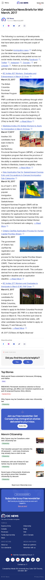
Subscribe (40, 3)
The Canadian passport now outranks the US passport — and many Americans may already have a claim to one (16, 451)
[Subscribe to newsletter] (22, 419)
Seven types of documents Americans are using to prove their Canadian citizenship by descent (15, 474)
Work (3, 381)
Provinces (4, 532)
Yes (17, 362)
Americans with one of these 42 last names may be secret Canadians (14, 463)
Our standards (6, 547)
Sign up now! (22, 506)
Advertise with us (29, 547)
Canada (4, 529)
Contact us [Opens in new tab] (22, 564)
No (28, 362)
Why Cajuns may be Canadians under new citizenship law (15, 439)
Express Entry (6, 394)
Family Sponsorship (8, 535)
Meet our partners (29, 545)
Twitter (5, 62)
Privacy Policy (39, 577)
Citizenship (5, 404)
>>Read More (27, 121)
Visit (24, 532)
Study (25, 529)
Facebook (34, 59)
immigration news (22, 50)
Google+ (28, 62)
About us (4, 545)
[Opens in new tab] (8, 560)
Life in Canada (28, 535)
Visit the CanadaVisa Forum (22, 555)
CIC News (10, 18)
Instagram (16, 62)
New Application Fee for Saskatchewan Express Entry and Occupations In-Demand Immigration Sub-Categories (22, 175)
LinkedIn (6, 65)
